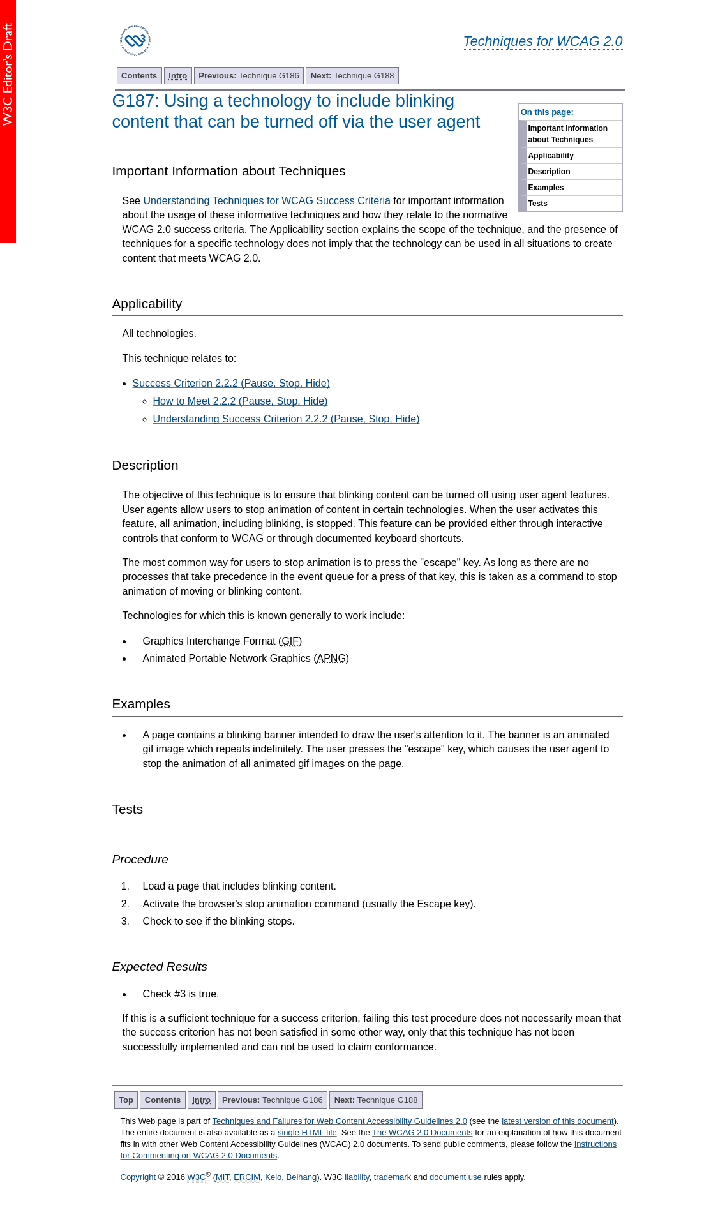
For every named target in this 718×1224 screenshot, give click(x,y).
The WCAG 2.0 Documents (422, 1132)
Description (549, 171)
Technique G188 (352, 75)
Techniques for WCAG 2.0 (542, 41)
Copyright (138, 1177)
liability (357, 1177)
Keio (273, 1177)
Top (126, 1100)
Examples (546, 187)
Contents (139, 75)
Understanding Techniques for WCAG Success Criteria (266, 200)
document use (456, 1177)
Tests (538, 203)
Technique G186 (248, 75)
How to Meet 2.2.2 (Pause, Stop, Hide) (240, 401)
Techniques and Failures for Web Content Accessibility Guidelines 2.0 (340, 1121)
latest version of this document (558, 1121)
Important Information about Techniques (568, 134)
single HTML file (307, 1132)
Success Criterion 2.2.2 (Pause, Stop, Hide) (231, 383)
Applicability (551, 155)
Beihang (302, 1177)
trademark (393, 1177)
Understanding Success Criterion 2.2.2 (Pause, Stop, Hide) (286, 419)
